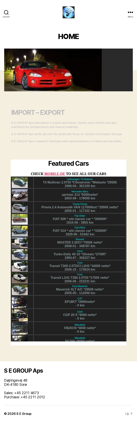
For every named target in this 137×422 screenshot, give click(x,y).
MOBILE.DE (54, 174)
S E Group (24, 414)
